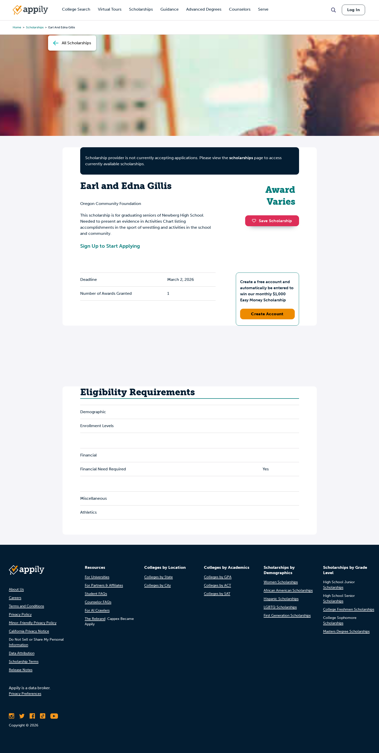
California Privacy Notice (29, 631)
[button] (255, 221)
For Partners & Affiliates (104, 585)
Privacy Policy (20, 614)
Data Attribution (21, 653)
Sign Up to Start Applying (110, 246)
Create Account (267, 313)
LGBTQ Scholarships (280, 607)
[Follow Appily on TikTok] (42, 716)
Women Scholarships (281, 582)
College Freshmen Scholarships (348, 609)
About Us (16, 589)
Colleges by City (157, 585)
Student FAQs (96, 594)
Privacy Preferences (25, 694)
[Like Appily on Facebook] (32, 716)
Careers (15, 598)
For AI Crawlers (97, 610)
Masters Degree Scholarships (346, 631)
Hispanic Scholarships (281, 599)
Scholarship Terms (23, 661)
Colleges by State (158, 577)
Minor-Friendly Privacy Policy (32, 623)
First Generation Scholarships (287, 615)
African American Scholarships (288, 590)
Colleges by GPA (217, 577)
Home (17, 27)
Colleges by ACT (217, 585)
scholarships (35, 27)
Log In (353, 9)
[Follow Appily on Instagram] (11, 716)
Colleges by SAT (217, 594)
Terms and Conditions (26, 606)
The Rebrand (95, 619)
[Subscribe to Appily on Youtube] (54, 716)
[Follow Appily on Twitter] (22, 716)
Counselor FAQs (98, 602)
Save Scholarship (272, 220)
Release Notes (20, 670)
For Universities (97, 577)
